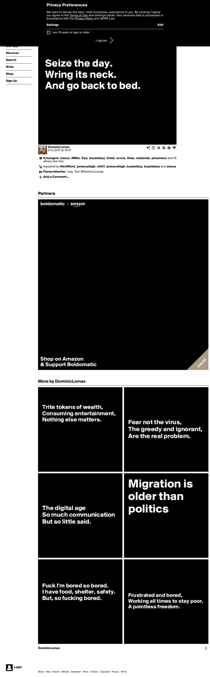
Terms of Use (79, 15)
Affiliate (65, 672)
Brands (56, 672)
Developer (76, 672)
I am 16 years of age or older (71, 32)
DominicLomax (59, 147)
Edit (160, 25)
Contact (94, 672)
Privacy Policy (84, 18)
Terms (124, 672)
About (41, 672)
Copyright (105, 672)
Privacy (115, 672)
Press (86, 672)
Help (48, 672)
